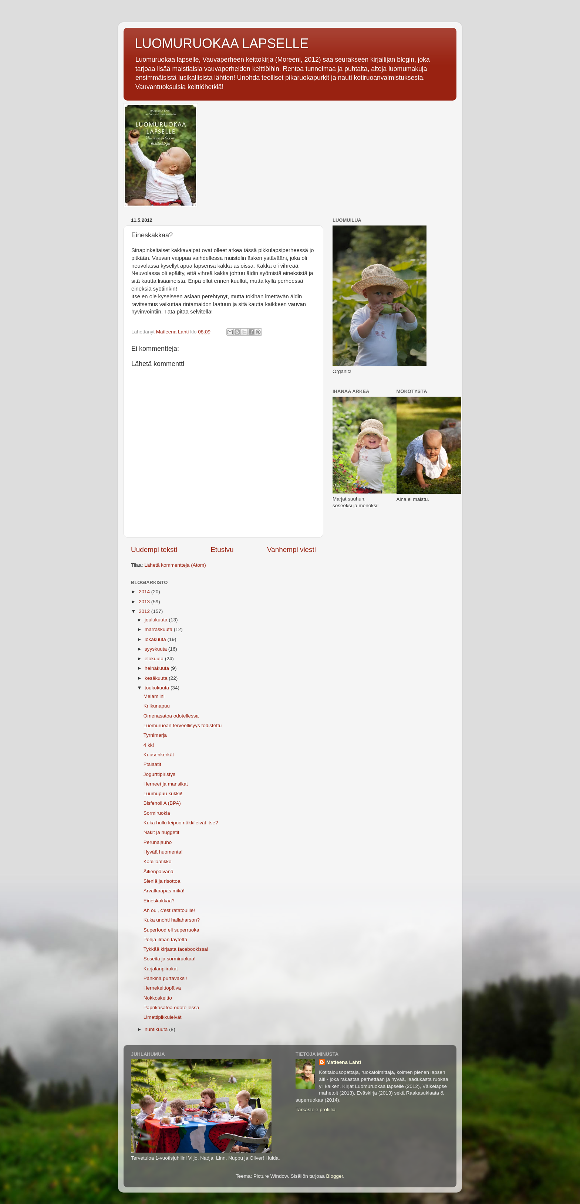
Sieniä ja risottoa (162, 881)
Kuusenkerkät (159, 754)
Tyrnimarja (155, 735)
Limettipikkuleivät (163, 1017)
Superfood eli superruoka (171, 930)
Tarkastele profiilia (315, 1109)
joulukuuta (157, 620)
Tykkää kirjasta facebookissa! (176, 949)
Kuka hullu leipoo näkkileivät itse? (181, 822)
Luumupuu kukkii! (163, 793)
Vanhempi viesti (291, 549)
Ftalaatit (152, 764)
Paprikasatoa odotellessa (171, 1007)
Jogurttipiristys (159, 774)
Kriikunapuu (157, 706)
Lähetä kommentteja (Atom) (175, 565)
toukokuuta (158, 688)
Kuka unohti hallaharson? (172, 920)
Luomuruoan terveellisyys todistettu (183, 725)
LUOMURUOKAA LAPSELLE (221, 43)
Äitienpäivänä (158, 871)
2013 (145, 601)
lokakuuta (156, 639)
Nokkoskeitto (158, 998)
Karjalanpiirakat (161, 968)
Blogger (334, 1176)
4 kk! (149, 745)
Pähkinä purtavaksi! (165, 978)
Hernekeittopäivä (162, 988)
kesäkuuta (157, 678)
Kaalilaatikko (158, 861)
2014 (145, 591)
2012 (145, 611)
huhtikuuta (157, 1029)
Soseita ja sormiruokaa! (170, 958)
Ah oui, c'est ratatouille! (169, 910)
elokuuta (155, 658)
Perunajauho (158, 842)
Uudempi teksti (154, 549)
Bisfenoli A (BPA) (162, 803)
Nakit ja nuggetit (161, 832)
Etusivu (222, 549)
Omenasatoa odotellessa (171, 716)
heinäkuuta (158, 668)
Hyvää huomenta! (163, 852)
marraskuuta (159, 629)
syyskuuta (156, 649)
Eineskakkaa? (159, 900)
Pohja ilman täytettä (166, 939)
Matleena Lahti (343, 1062)
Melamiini (154, 696)
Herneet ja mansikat (166, 784)
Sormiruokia (157, 813)
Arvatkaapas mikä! (164, 890)
